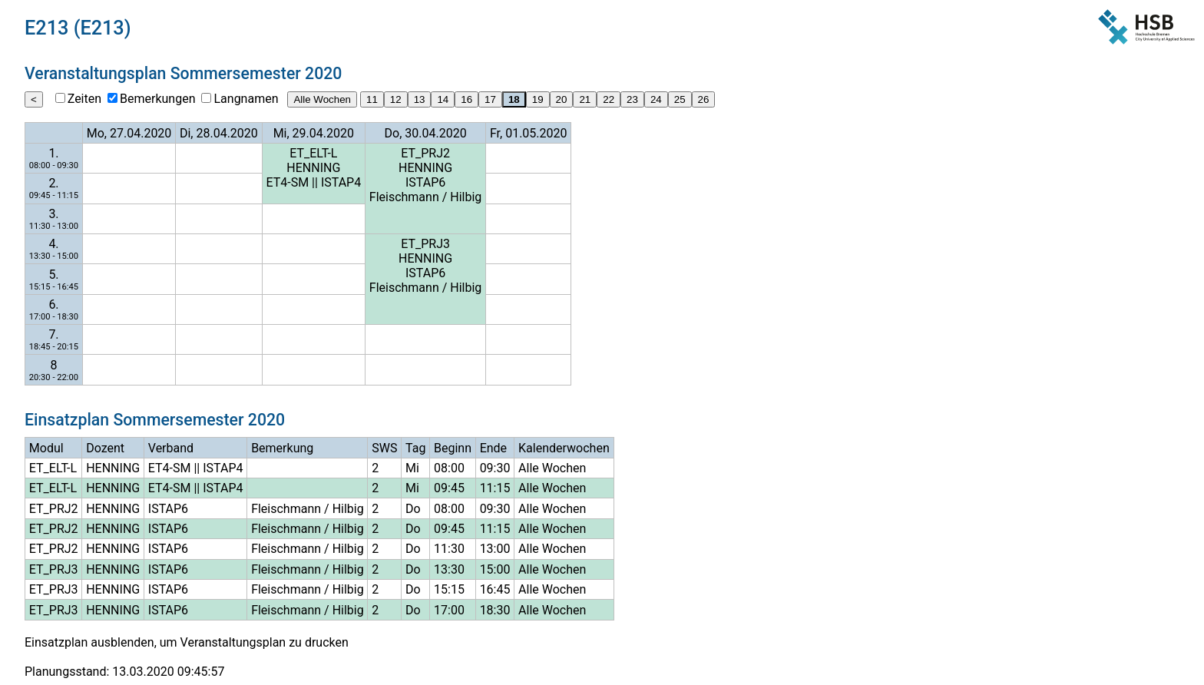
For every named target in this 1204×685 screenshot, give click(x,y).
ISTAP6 (425, 182)
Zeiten (84, 98)
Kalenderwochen (564, 448)
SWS (384, 448)
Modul (46, 448)
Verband (171, 448)
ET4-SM (287, 182)
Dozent (105, 448)
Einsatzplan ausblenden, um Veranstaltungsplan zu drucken (187, 642)
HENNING (313, 167)
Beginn (452, 448)
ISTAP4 (341, 182)
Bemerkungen (157, 98)
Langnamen (245, 98)
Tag (415, 448)
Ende (493, 448)
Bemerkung (282, 448)
